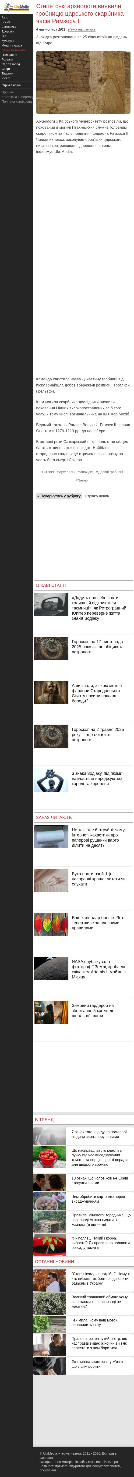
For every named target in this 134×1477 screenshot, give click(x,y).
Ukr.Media (63, 152)
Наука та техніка (81, 29)
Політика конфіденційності (22, 101)
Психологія (9, 55)
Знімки (83, 480)
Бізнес (6, 22)
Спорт (6, 69)
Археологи (67, 472)
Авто (5, 17)
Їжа (4, 36)
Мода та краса (12, 45)
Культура (8, 41)
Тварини (7, 73)
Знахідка (87, 472)
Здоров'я (8, 31)
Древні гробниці (110, 472)
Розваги (7, 59)
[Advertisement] (83, 339)
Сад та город (11, 64)
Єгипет (49, 472)
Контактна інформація (18, 97)
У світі (6, 78)
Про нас (8, 92)
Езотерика (9, 26)
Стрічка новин (97, 496)
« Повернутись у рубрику (59, 496)
